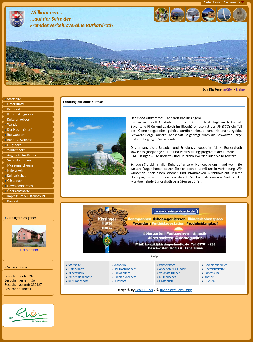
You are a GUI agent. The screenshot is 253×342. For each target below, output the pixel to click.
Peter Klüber (144, 290)
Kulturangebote (17, 119)
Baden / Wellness (18, 140)
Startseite (12, 99)
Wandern (12, 124)
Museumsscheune (18, 165)
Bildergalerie (14, 109)
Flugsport (12, 145)
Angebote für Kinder (20, 155)
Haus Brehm (29, 250)
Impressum (210, 273)
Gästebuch (13, 181)
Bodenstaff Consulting (176, 290)
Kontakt (11, 201)
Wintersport (14, 150)
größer (228, 89)
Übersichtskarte (17, 191)
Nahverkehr (14, 170)
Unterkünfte (14, 104)
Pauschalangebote (18, 114)
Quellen (208, 281)
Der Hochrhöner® (18, 129)
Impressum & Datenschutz (24, 196)
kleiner (241, 89)
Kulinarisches (15, 175)
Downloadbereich (18, 186)
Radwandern (15, 135)
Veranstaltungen (17, 160)
